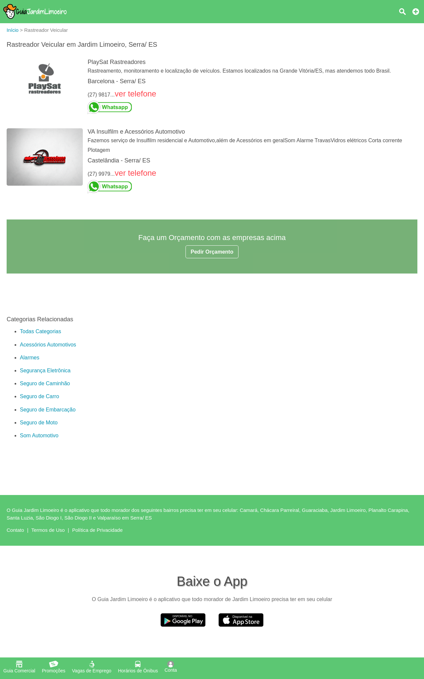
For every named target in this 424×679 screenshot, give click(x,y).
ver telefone (135, 93)
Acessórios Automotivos (48, 344)
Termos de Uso (48, 530)
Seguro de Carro (39, 396)
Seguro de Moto (39, 422)
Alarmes (29, 357)
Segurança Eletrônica (45, 370)
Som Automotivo (39, 435)
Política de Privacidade (97, 530)
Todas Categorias (40, 331)
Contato (15, 530)
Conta (171, 667)
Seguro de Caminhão (45, 383)
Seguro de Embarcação (48, 409)
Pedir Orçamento (212, 252)
